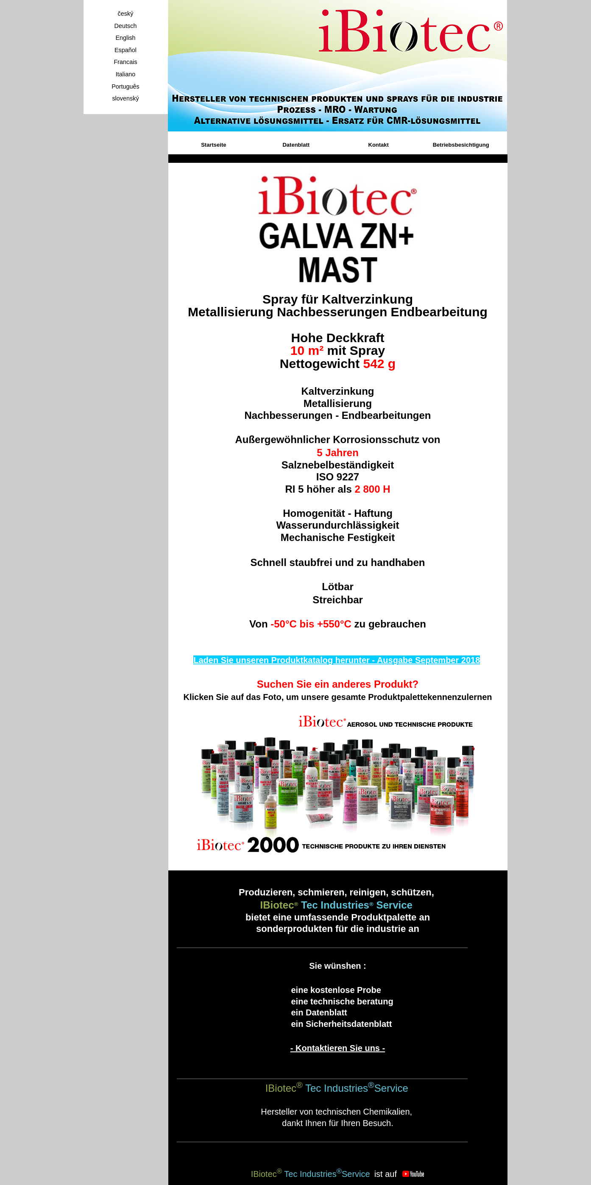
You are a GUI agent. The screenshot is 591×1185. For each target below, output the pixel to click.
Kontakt (378, 145)
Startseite (213, 145)
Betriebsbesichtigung (461, 145)
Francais (125, 62)
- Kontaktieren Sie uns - (337, 1048)
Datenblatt (295, 145)
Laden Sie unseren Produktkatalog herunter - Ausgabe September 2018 (336, 660)
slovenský (125, 98)
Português (125, 86)
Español (125, 50)
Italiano (125, 74)
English (125, 37)
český (126, 13)
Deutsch (125, 25)
